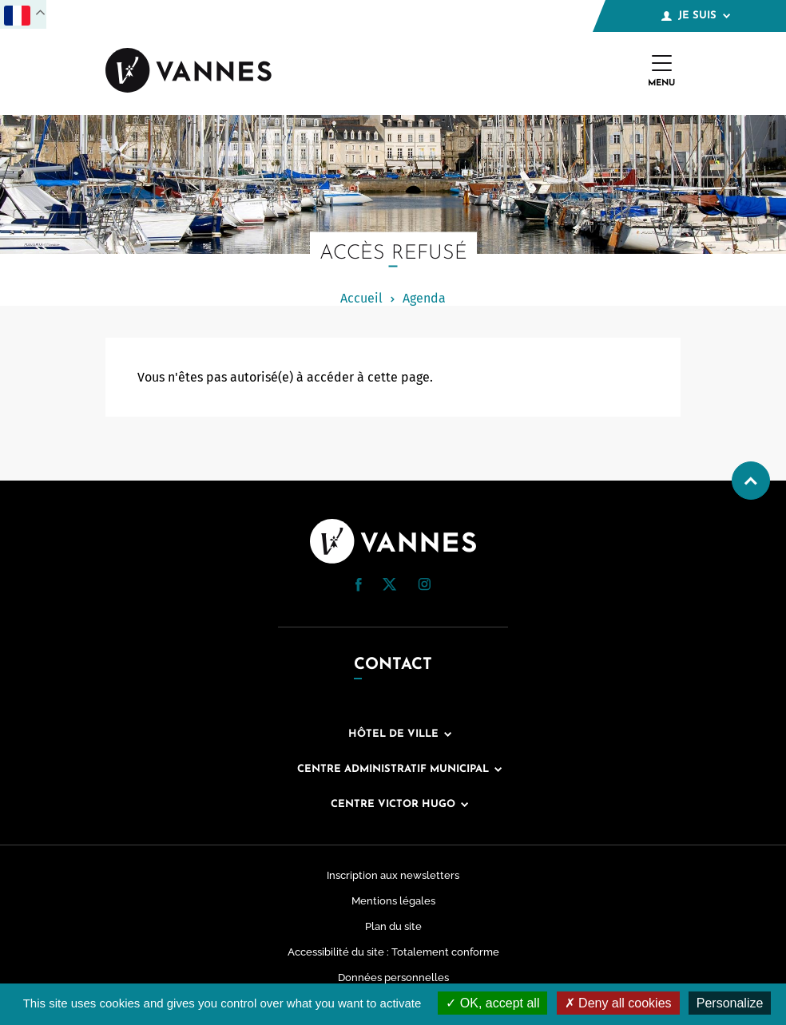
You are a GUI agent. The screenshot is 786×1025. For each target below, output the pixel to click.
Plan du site (393, 926)
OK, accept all (492, 1003)
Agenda (424, 298)
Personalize (730, 1003)
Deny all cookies (618, 1003)
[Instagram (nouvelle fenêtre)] (424, 586)
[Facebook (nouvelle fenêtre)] (358, 587)
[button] (358, 585)
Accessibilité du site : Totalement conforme (393, 952)
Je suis (695, 16)
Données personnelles (393, 977)
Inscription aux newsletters (393, 875)
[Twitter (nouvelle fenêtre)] (389, 586)
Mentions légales (393, 901)
